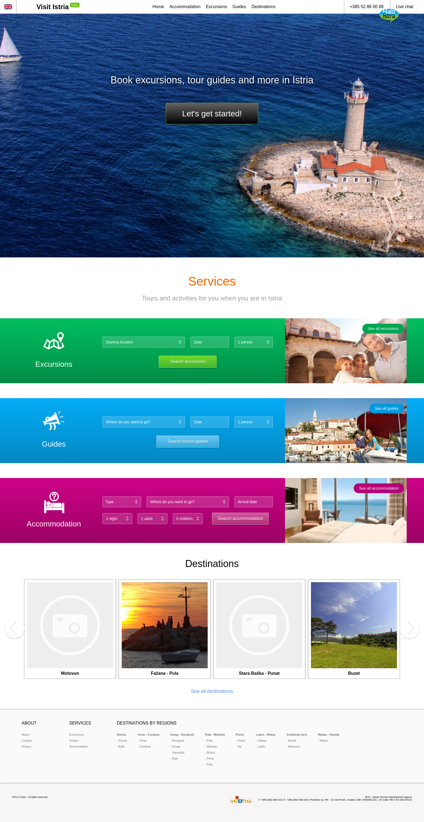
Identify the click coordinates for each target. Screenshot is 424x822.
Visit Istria (53, 7)
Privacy (26, 746)
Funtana (145, 746)
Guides (74, 740)
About (25, 734)
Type (109, 502)
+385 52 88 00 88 (366, 6)
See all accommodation (379, 488)
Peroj (210, 758)
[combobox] (189, 502)
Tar (240, 746)
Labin (261, 746)
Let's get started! (212, 113)
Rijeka (324, 740)
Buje (175, 758)
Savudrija (178, 752)
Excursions (76, 734)
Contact (27, 740)
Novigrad (178, 740)
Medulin (212, 746)
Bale (122, 746)
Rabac (262, 740)
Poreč (242, 740)
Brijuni (211, 752)
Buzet (292, 740)
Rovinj (123, 740)
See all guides (387, 408)
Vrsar (143, 740)
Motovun (294, 746)
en (8, 7)
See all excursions (383, 328)
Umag (176, 746)
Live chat (404, 6)
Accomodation (78, 746)
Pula (210, 740)
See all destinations (212, 691)
